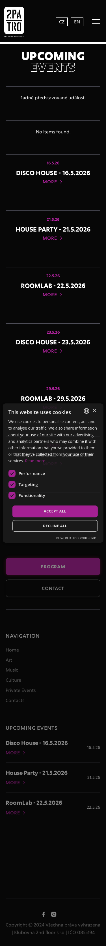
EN (77, 22)
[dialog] (53, 473)
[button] (96, 22)
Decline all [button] (55, 525)
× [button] (94, 411)
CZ (61, 22)
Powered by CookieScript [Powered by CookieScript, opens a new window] (77, 538)
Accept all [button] (55, 511)
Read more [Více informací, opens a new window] (35, 460)
